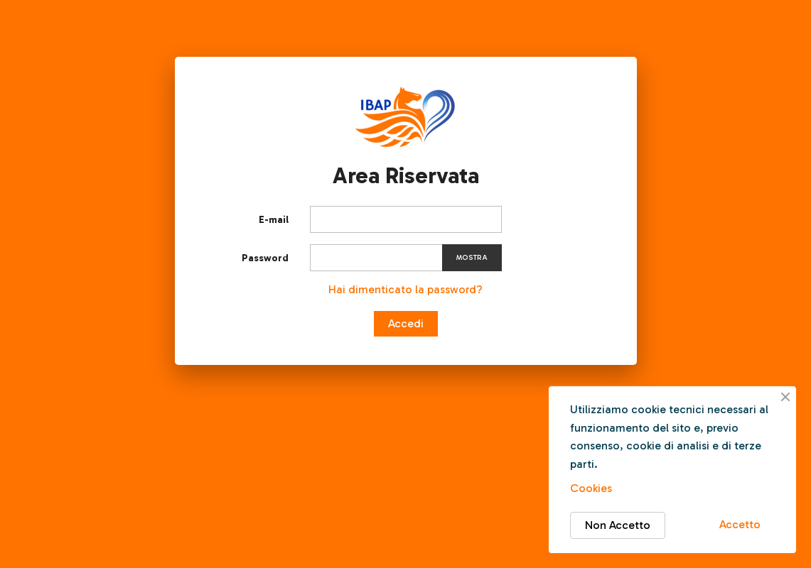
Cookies (591, 488)
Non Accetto (617, 525)
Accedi (406, 323)
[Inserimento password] (406, 257)
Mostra (472, 257)
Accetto (740, 524)
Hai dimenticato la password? (405, 289)
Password (265, 258)
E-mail (274, 220)
